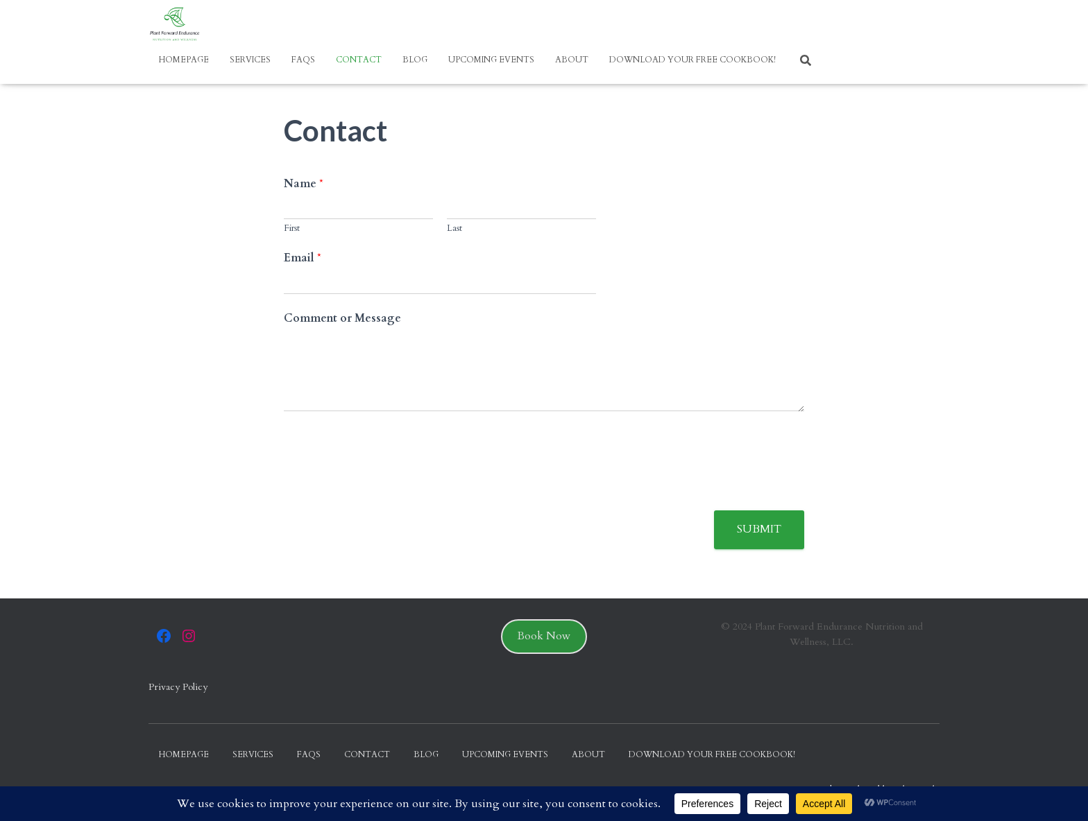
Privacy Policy (177, 686)
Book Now (544, 635)
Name (303, 184)
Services (250, 59)
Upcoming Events (491, 59)
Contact (359, 59)
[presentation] (389, 487)
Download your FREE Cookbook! (692, 59)
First (292, 228)
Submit (759, 529)
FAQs (303, 59)
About (571, 59)
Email (302, 258)
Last (454, 228)
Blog (414, 59)
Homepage (184, 59)
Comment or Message (342, 318)
